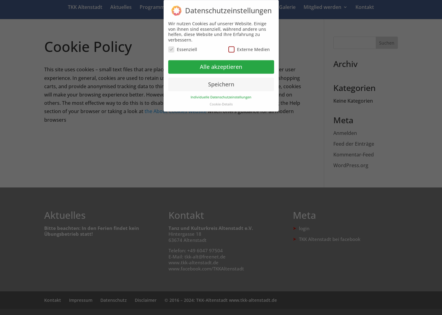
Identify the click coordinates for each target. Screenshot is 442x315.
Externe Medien (249, 46)
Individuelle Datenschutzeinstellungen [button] (221, 94)
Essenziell (182, 46)
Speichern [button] (221, 81)
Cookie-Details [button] (221, 101)
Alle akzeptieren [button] (221, 64)
